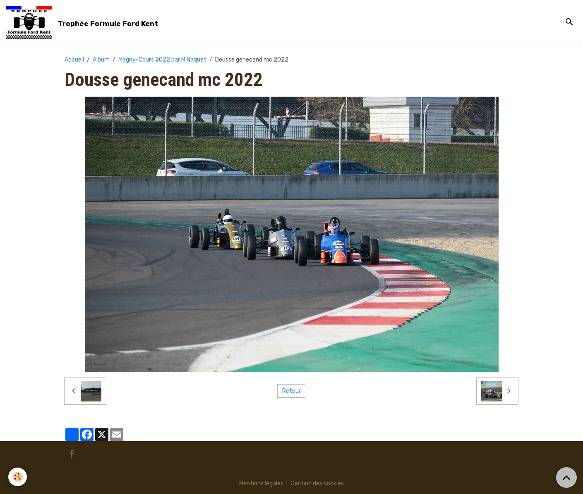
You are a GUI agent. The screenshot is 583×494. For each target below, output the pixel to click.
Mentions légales (261, 483)
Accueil (74, 59)
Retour (291, 390)
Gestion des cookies (317, 483)
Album (101, 59)
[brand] (83, 22)
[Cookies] (17, 477)
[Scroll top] (566, 477)
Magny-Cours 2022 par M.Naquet (162, 59)
